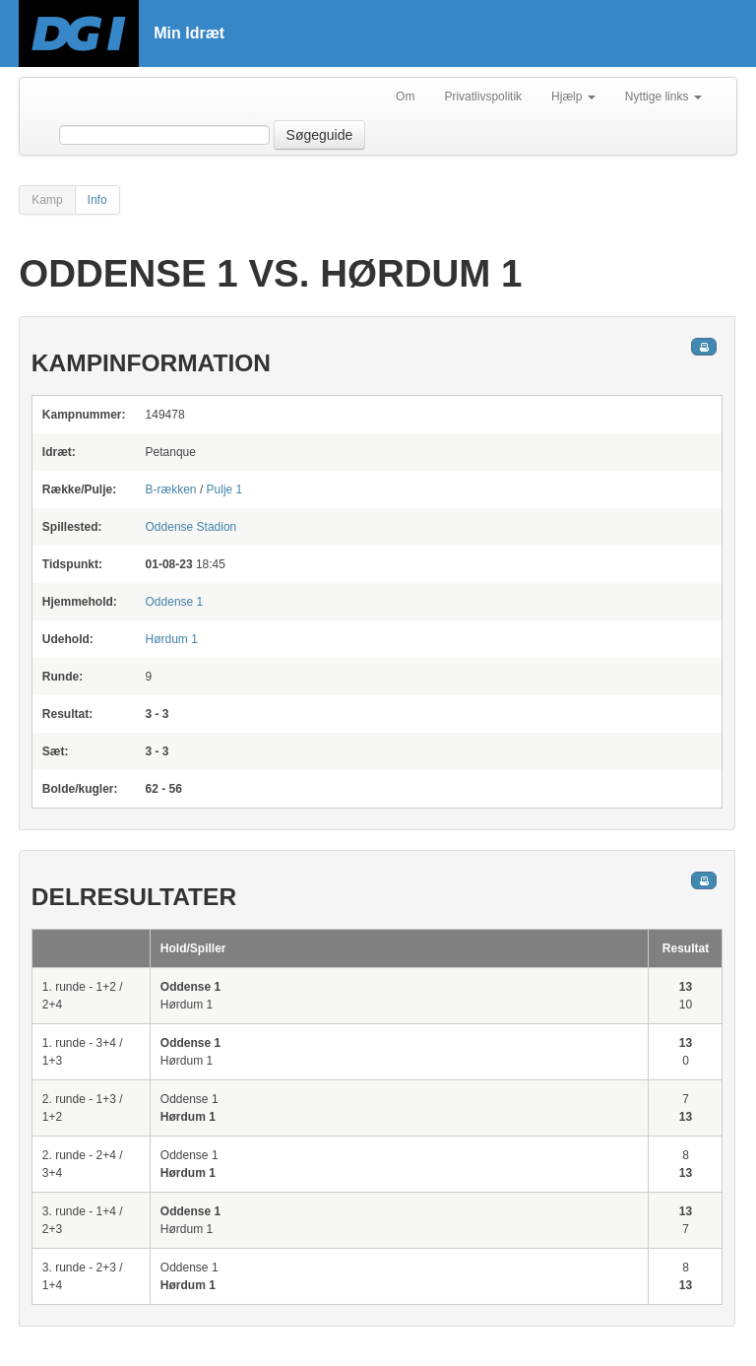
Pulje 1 (225, 489)
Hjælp (573, 96)
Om (405, 96)
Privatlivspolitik (483, 96)
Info (97, 200)
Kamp (47, 200)
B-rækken (171, 489)
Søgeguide (319, 135)
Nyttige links (663, 96)
